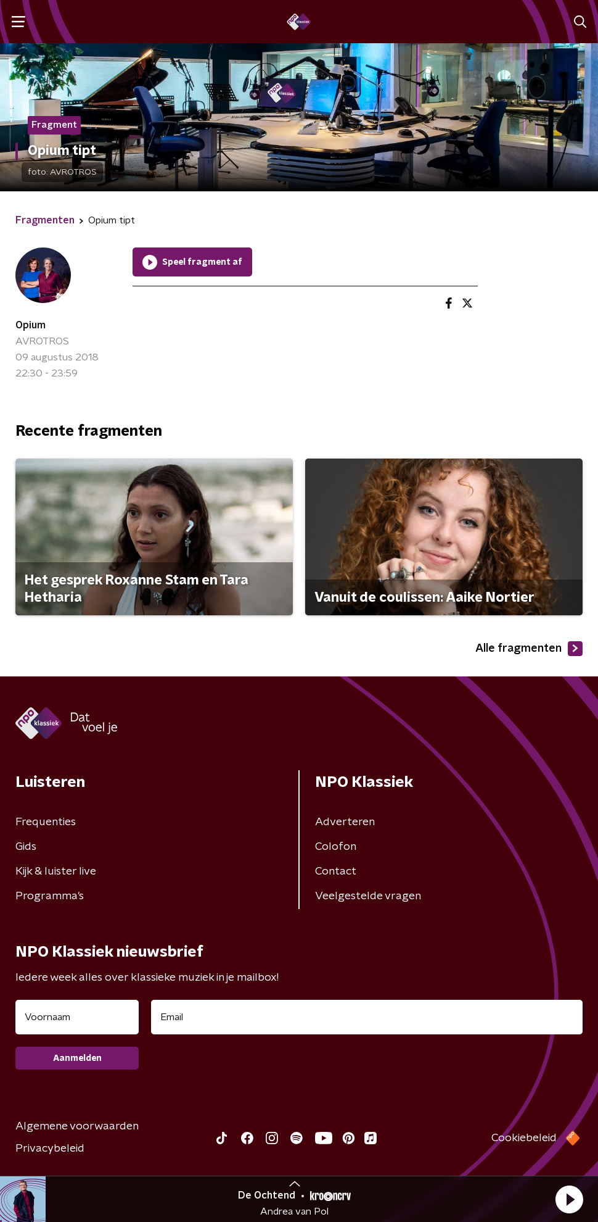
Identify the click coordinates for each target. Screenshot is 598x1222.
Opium (30, 325)
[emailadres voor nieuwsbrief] (367, 1017)
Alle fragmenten (529, 648)
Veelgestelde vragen (368, 896)
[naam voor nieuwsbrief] (77, 1017)
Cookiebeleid (524, 1138)
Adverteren (345, 822)
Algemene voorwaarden (77, 1126)
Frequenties (45, 822)
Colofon (335, 846)
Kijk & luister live (55, 871)
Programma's (49, 896)
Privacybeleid (49, 1148)
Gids (25, 846)
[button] (569, 1199)
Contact (335, 871)
